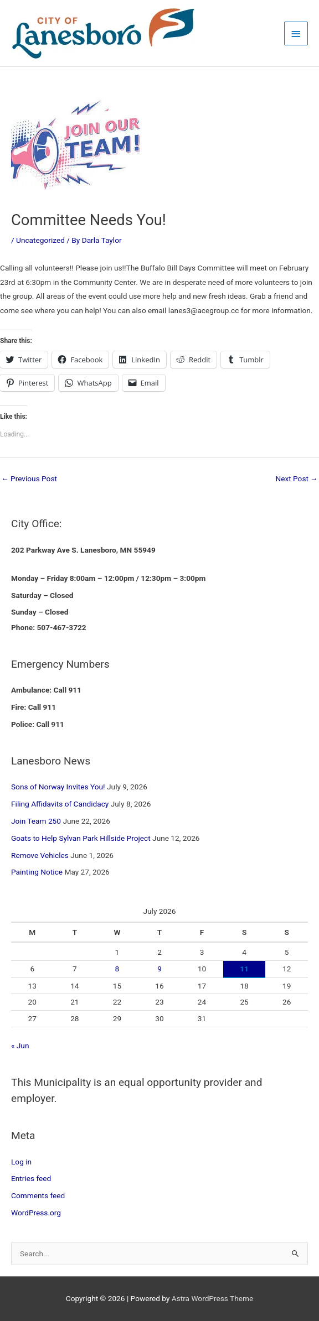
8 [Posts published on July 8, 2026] (117, 968)
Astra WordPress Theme (212, 1298)
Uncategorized (40, 240)
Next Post (296, 478)
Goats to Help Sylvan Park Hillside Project (81, 838)
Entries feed (31, 1178)
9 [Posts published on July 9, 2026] (159, 968)
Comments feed (38, 1195)
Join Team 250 (36, 820)
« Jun (20, 1045)
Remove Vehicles (40, 855)
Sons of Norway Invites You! (58, 786)
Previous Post (29, 478)
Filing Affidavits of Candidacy (60, 803)
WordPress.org (36, 1212)
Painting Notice (37, 871)
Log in (21, 1161)
